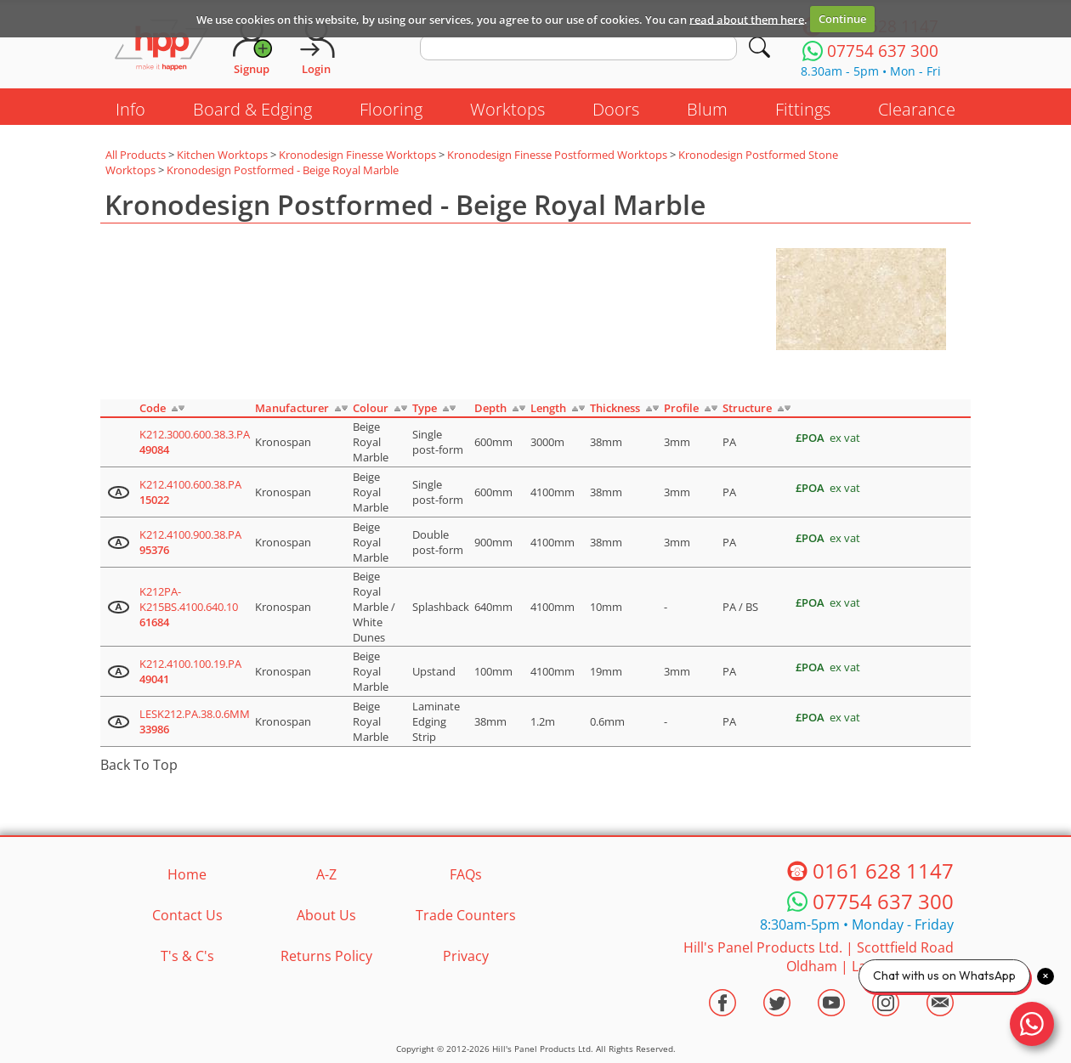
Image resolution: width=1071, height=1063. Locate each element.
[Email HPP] (940, 1002)
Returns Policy (326, 956)
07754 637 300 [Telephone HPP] (883, 901)
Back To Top (139, 764)
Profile (681, 408)
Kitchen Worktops (222, 154)
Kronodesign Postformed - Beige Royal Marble (283, 170)
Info (130, 109)
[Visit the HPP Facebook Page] (722, 1002)
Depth (490, 408)
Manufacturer (292, 408)
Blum (707, 109)
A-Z (326, 874)
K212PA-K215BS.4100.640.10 (188, 607)
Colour (370, 408)
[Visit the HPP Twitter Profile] (776, 1002)
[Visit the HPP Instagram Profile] (885, 1002)
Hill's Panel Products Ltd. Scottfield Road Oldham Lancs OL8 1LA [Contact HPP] (818, 956)
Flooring (391, 109)
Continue (842, 18)
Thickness (615, 408)
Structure (747, 408)
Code (152, 408)
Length (548, 408)
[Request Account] (251, 46)
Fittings (802, 109)
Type (424, 408)
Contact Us (187, 915)
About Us (326, 915)
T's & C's (187, 956)
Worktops (507, 109)
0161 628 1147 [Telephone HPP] (883, 871)
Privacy (466, 956)
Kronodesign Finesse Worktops (357, 154)
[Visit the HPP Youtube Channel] (831, 1002)
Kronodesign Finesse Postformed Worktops (557, 154)
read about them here (746, 18)
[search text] (578, 47)
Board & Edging (252, 109)
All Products (135, 154)
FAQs (466, 874)
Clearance (916, 109)
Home (187, 874)
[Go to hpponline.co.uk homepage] (161, 46)
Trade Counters (466, 915)
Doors (615, 109)
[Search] (759, 47)
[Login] (316, 46)
